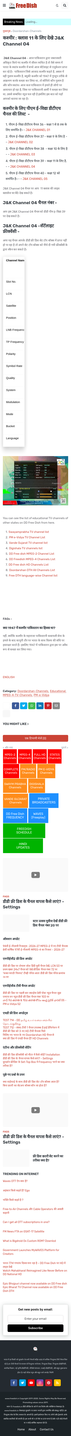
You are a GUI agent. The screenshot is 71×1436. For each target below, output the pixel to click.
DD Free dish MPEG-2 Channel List (31, 553)
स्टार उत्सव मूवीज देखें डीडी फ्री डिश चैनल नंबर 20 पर (50, 923)
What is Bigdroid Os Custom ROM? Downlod (29, 1241)
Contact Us (46, 1429)
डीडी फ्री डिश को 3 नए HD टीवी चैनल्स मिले (24, 1031)
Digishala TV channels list (26, 548)
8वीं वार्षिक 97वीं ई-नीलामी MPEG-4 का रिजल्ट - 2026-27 (33, 949)
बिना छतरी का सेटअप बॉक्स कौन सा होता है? (25, 1085)
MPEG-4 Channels (25, 756)
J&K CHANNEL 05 (35, 179)
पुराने (63, 747)
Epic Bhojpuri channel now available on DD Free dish (35, 1283)
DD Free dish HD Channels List (29, 564)
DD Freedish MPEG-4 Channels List (32, 559)
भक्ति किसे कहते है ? (13, 1200)
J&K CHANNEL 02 (20, 142)
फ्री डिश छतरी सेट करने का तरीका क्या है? (48, 1158)
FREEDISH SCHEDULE (24, 830)
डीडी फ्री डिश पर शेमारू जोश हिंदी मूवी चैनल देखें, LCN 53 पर (33, 965)
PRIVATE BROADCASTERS (44, 800)
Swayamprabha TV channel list (29, 532)
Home (21, 1429)
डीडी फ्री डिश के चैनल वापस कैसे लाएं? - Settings (33, 904)
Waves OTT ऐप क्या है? (15, 1181)
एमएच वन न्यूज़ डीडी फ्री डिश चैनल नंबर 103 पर (26, 996)
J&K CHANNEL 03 (22, 154)
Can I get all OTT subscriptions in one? (26, 1222)
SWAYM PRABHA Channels (15, 785)
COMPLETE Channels (11, 771)
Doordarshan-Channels (27, 31)
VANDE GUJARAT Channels (15, 800)
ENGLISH (9, 677)
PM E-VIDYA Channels (46, 771)
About (32, 1429)
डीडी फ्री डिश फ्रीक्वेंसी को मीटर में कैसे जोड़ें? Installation (31, 1054)
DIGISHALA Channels (36, 785)
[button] (4, 5)
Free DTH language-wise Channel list (33, 575)
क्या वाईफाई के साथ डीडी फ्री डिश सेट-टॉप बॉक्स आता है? (31, 1081)
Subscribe (35, 1328)
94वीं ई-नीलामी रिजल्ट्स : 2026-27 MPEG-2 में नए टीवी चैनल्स (35, 946)
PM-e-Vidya (41, 695)
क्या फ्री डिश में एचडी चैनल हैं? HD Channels (25, 1038)
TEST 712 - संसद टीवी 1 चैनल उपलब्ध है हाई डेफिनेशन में (31, 1027)
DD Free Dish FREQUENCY (15, 815)
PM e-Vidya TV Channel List (27, 537)
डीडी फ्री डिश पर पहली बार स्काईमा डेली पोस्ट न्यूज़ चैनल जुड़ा (32, 993)
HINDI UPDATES (23, 845)
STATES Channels (54, 756)
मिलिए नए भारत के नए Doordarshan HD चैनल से (28, 1035)
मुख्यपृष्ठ (6, 31)
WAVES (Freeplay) (38, 815)
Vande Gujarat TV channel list (28, 543)
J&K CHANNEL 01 (38, 130)
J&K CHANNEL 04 (22, 166)
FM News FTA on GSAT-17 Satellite (23, 1231)
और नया (9, 747)
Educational (58, 691)
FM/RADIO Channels (28, 771)
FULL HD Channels (40, 756)
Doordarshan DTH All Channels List (32, 570)
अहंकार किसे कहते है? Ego (16, 1190)
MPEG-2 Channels (10, 756)
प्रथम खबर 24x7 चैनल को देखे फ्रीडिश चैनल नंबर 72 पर (30, 969)
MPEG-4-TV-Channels (17, 695)
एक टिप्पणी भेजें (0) (35, 738)
